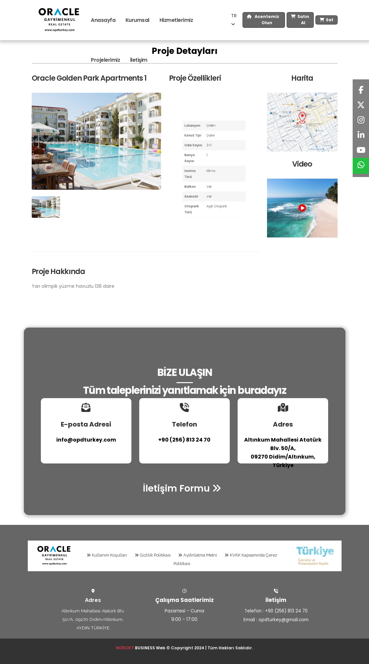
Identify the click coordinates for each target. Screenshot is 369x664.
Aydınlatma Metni (197, 555)
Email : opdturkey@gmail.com (276, 619)
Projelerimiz (105, 60)
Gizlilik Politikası (153, 555)
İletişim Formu (182, 488)
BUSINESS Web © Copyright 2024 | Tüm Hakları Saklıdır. (184, 648)
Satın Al (300, 20)
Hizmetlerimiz (176, 20)
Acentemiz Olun (263, 20)
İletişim (138, 60)
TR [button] (234, 19)
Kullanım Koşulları (107, 555)
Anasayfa (103, 20)
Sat (326, 20)
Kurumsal (137, 20)
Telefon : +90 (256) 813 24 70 (276, 610)
